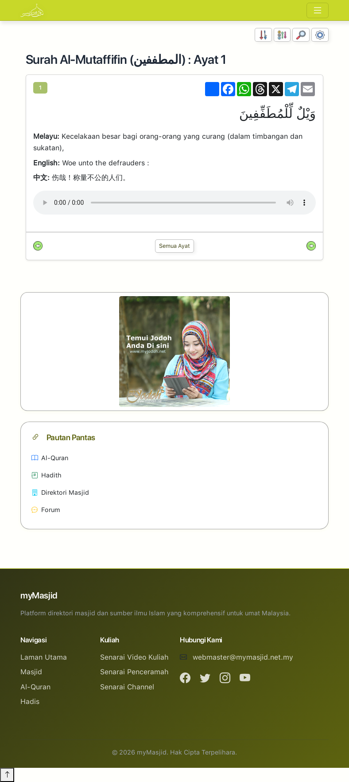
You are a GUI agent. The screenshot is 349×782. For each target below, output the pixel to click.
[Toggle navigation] (317, 10)
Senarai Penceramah (134, 672)
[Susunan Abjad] (282, 35)
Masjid (31, 672)
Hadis (29, 701)
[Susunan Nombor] (263, 35)
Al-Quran (49, 457)
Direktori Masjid (60, 492)
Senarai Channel (127, 687)
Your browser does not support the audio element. (174, 203)
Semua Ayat (174, 245)
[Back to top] (7, 775)
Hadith (46, 475)
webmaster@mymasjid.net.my (243, 657)
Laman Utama (43, 657)
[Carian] (301, 35)
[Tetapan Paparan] (320, 35)
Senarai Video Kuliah (134, 657)
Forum (45, 509)
